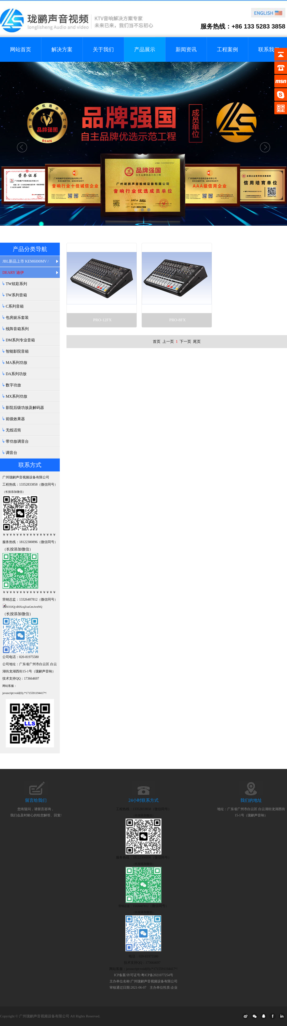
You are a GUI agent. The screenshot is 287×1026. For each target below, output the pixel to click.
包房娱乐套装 (17, 317)
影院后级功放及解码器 (25, 408)
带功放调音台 (17, 441)
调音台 (11, 453)
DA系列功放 (16, 374)
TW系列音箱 (16, 295)
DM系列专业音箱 (20, 340)
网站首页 (20, 49)
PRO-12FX (102, 320)
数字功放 (13, 385)
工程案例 (227, 49)
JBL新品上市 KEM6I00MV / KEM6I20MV (25, 263)
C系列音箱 (15, 306)
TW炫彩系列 (16, 284)
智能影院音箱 (17, 351)
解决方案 (61, 49)
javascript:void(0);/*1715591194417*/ (24, 693)
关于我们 (103, 49)
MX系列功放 (16, 396)
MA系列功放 (16, 363)
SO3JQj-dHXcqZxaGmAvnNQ (24, 606)
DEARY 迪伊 (13, 272)
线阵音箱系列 (17, 329)
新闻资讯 (186, 49)
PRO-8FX (177, 320)
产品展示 (144, 49)
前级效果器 (15, 419)
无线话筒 (13, 430)
